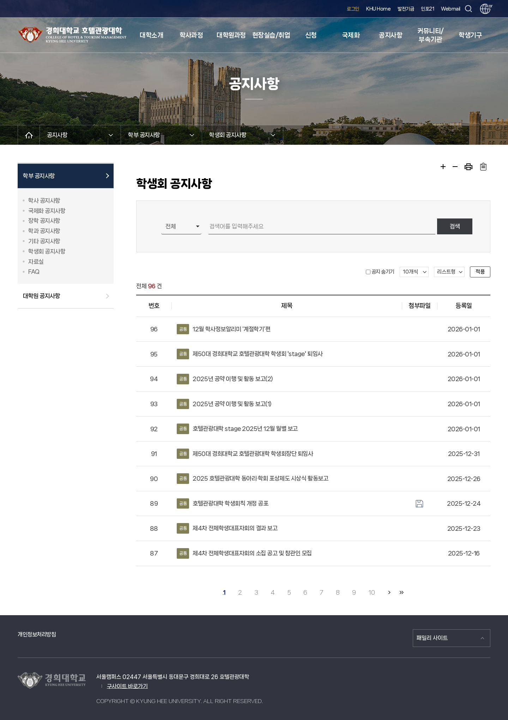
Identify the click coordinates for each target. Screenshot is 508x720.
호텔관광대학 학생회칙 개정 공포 (222, 503)
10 (371, 592)
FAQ (34, 271)
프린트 (468, 166)
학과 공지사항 (44, 231)
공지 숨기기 (382, 272)
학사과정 (191, 35)
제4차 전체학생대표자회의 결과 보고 (227, 528)
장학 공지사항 (44, 220)
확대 (443, 166)
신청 (311, 35)
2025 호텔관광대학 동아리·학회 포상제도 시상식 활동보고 (252, 478)
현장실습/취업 (271, 35)
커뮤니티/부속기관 (430, 35)
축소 (455, 166)
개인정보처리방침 (37, 634)
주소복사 (483, 166)
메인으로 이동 (29, 135)
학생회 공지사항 (46, 251)
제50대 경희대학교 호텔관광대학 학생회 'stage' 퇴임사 (249, 354)
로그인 (353, 8)
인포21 (427, 8)
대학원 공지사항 (41, 296)
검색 (454, 226)
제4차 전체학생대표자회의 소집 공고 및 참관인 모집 (244, 553)
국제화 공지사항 (46, 211)
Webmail (450, 8)
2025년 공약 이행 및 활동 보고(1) (224, 404)
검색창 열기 (468, 9)
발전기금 (406, 8)
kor (488, 6)
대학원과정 (231, 35)
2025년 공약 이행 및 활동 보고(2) (225, 379)
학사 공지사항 (44, 200)
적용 (480, 272)
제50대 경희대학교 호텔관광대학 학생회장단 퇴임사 (245, 454)
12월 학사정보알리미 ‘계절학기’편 (223, 329)
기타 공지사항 (44, 241)
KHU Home (378, 8)
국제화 (351, 35)
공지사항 (390, 35)
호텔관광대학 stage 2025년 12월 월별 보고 (237, 429)
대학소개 (151, 35)
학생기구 (470, 35)
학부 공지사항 (39, 176)
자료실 (36, 261)
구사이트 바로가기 (127, 686)
